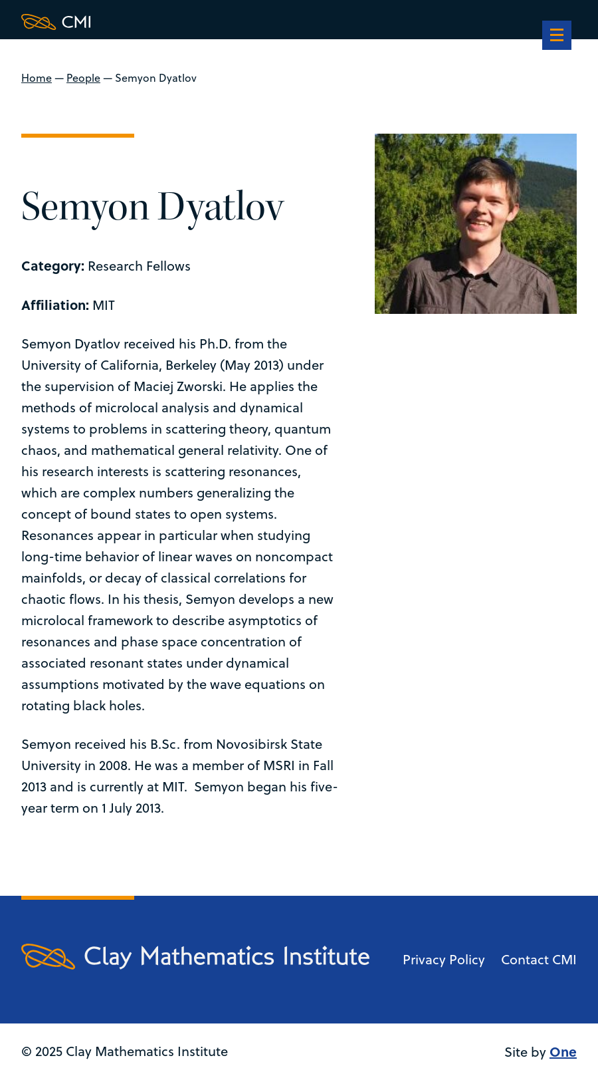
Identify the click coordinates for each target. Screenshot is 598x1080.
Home (36, 77)
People (83, 77)
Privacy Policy (444, 959)
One (563, 1051)
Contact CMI (539, 959)
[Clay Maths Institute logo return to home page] (195, 22)
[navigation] (556, 36)
